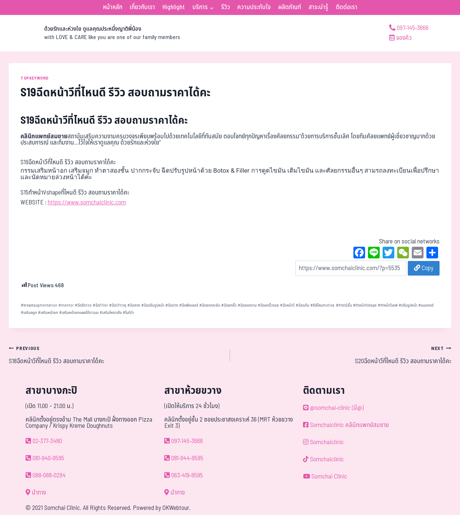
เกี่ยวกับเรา (142, 7)
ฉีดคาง (133, 305)
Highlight (173, 7)
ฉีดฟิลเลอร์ (188, 305)
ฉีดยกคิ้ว (229, 305)
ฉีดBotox (83, 305)
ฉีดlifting (117, 305)
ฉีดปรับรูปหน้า (152, 305)
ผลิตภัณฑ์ (289, 7)
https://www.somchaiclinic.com (87, 202)
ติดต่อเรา (346, 7)
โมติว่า (128, 313)
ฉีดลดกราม (247, 305)
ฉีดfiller (100, 305)
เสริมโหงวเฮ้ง (111, 313)
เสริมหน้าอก (48, 313)
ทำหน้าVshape (365, 305)
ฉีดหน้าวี (287, 305)
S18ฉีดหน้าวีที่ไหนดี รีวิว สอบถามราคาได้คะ (116, 354)
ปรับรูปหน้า (408, 305)
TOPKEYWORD (34, 78)
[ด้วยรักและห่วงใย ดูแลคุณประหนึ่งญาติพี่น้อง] (94, 33)
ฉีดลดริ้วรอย (268, 305)
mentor (66, 305)
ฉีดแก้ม (302, 305)
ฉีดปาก (171, 305)
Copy (423, 268)
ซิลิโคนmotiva (322, 305)
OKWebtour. (176, 508)
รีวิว (225, 7)
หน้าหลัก (112, 7)
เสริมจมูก (29, 313)
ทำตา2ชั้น (344, 305)
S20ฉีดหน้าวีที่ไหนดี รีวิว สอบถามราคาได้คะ (343, 354)
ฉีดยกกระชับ (209, 305)
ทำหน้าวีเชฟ (388, 305)
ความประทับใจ (254, 7)
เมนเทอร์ (426, 305)
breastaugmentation (39, 305)
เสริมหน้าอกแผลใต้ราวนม (79, 313)
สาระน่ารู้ (318, 7)
